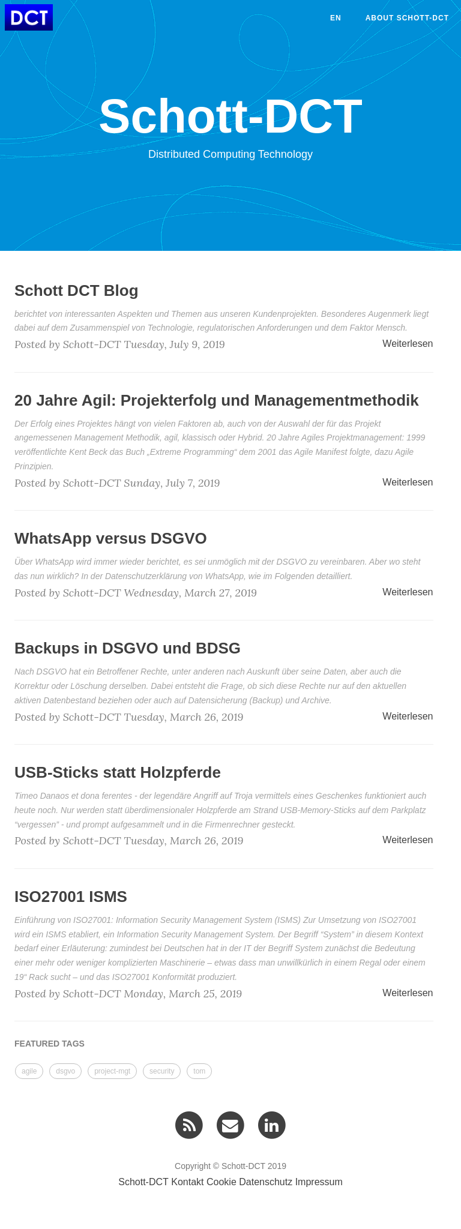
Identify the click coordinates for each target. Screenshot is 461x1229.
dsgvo (65, 1071)
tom (199, 1071)
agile (29, 1071)
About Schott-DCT (407, 18)
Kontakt (187, 1182)
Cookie (221, 1182)
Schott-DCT (143, 1182)
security (161, 1071)
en (336, 18)
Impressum (319, 1182)
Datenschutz (265, 1182)
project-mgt (112, 1071)
